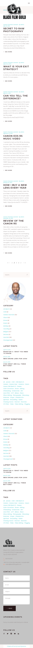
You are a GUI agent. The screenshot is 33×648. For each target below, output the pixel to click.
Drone (5, 320)
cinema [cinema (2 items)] (19, 386)
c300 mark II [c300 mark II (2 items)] (20, 382)
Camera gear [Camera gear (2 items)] (13, 384)
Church (5, 317)
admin (22, 24)
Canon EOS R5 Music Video (13, 137)
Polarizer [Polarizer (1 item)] (6, 397)
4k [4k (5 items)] (4, 382)
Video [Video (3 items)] (12, 404)
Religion (5, 331)
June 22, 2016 (6, 356)
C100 (4, 312)
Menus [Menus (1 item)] (17, 393)
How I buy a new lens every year (15, 186)
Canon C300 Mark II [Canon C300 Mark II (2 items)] (9, 386)
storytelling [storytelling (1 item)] (13, 399)
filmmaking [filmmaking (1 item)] (7, 391)
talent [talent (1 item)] (20, 399)
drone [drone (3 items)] (17, 388)
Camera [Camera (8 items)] (5, 384)
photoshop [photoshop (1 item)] (25, 395)
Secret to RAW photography (14, 30)
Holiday (5, 326)
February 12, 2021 (8, 133)
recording (6, 329)
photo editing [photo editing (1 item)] (7, 395)
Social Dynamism (21, 646)
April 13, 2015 (7, 349)
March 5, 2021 (7, 93)
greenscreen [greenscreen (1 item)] (15, 391)
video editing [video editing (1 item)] (19, 404)
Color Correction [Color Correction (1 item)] (8, 388)
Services (5, 334)
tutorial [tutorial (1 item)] (17, 402)
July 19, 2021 (6, 26)
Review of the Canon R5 (13, 222)
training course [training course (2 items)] (8, 402)
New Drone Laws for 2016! (15, 358)
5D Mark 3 (6, 309)
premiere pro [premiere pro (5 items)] (20, 397)
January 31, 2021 (7, 182)
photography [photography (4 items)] (17, 395)
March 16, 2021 (7, 64)
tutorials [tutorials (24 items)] (24, 402)
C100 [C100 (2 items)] (13, 382)
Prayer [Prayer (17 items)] (12, 397)
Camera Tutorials (8, 24)
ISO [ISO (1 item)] (22, 391)
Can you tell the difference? (15, 97)
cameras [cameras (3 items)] (21, 384)
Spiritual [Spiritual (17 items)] (6, 399)
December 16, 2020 (8, 218)
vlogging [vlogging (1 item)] (27, 404)
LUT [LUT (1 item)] (12, 393)
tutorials (15, 24)
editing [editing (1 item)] (22, 388)
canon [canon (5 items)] (27, 384)
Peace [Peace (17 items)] (21, 393)
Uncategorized (7, 340)
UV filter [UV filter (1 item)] (6, 404)
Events (5, 323)
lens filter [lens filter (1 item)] (6, 393)
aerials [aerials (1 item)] (8, 382)
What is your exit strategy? (16, 68)
